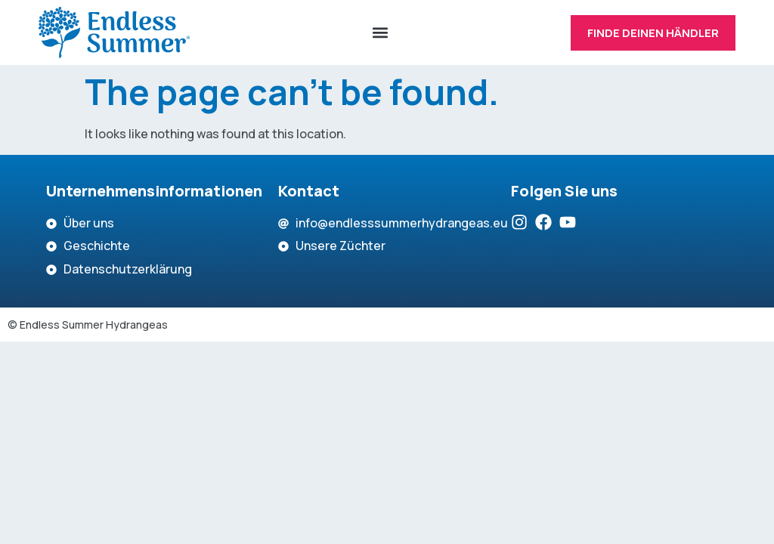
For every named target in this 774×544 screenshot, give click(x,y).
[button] (380, 32)
